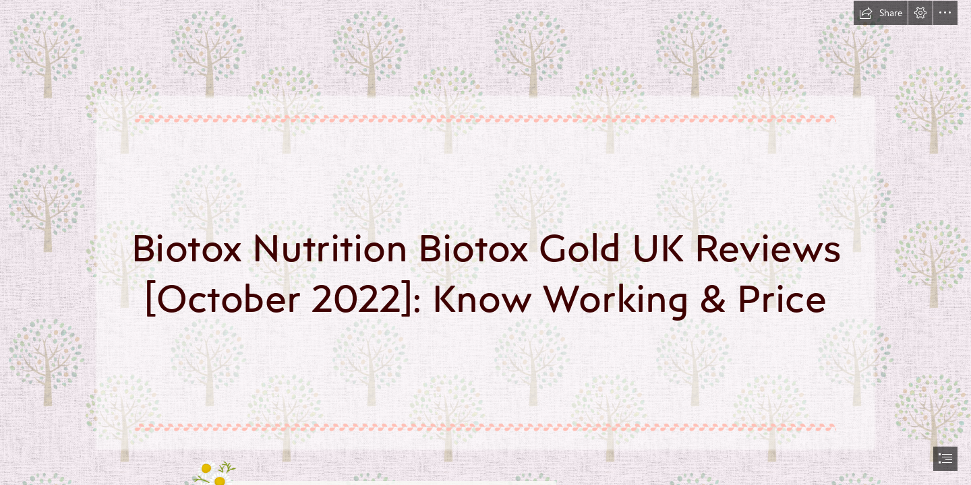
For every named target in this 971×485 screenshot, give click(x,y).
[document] (485, 242)
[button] (881, 13)
